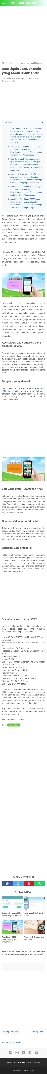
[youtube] (36, 1053)
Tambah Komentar (8, 81)
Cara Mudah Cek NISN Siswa (33, 914)
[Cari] (43, 3)
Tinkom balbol (13, 1062)
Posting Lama (37, 1032)
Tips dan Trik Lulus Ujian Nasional (34, 938)
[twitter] (23, 1053)
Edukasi (25, 1062)
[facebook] (11, 1053)
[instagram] (17, 1053)
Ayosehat (36, 1062)
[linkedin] (30, 1053)
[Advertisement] (23, 35)
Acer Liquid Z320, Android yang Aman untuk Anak (10, 939)
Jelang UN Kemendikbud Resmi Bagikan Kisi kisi (12, 914)
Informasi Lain (14, 725)
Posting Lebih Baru (10, 1032)
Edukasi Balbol (23, 3)
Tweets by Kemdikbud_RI (13, 1043)
